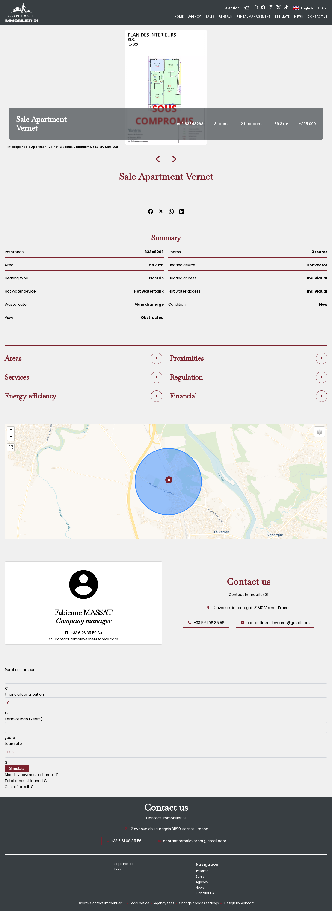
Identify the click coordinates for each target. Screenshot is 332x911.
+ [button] (10, 430)
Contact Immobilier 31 (248, 594)
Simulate (17, 768)
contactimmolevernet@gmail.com (86, 639)
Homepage (13, 146)
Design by (238, 903)
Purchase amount (21, 669)
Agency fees (164, 903)
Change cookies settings (199, 903)
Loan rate (13, 743)
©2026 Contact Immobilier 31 (101, 903)
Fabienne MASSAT (83, 613)
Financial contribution (24, 694)
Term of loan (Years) (23, 719)
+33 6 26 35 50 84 (86, 633)
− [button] (10, 437)
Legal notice (139, 903)
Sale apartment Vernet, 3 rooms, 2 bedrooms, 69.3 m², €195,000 (71, 147)
